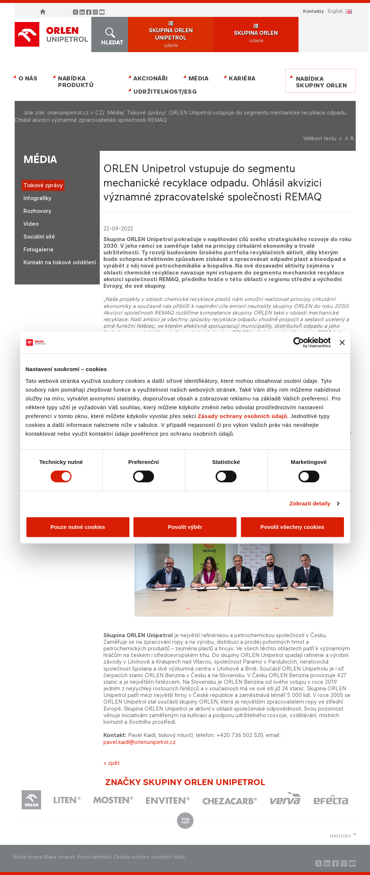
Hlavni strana (27, 857)
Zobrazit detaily (309, 503)
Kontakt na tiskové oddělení (59, 262)
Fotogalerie (38, 249)
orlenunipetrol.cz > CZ (75, 112)
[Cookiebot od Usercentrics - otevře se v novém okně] (299, 342)
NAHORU (340, 836)
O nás (28, 78)
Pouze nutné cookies (77, 527)
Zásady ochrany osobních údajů (242, 416)
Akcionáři (150, 78)
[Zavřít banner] (342, 342)
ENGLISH (335, 11)
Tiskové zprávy (145, 112)
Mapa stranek (59, 857)
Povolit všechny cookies (292, 527)
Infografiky (37, 198)
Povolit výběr (185, 527)
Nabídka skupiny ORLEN (321, 82)
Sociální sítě (39, 236)
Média (198, 78)
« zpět (111, 763)
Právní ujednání (94, 857)
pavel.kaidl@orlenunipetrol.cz (139, 742)
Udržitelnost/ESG (163, 91)
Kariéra (242, 78)
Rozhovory (37, 211)
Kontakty (313, 11)
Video (31, 224)
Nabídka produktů (76, 81)
